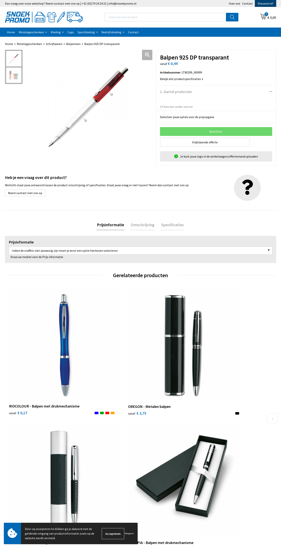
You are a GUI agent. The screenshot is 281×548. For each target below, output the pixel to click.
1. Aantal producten (176, 91)
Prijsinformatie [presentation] (111, 225)
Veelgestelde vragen (91, 443)
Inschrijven (260, 513)
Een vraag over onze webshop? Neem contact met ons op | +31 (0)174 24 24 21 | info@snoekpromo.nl (70, 3)
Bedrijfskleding (111, 32)
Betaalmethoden (89, 449)
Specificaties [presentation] (171, 225)
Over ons (234, 3)
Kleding (56, 32)
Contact (247, 3)
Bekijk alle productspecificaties (181, 79)
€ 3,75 (86, 361)
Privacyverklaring (156, 438)
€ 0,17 (18, 367)
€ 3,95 (221, 367)
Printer (217, 432)
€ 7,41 (154, 361)
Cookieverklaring (156, 432)
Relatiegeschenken (31, 32)
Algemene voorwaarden (160, 426)
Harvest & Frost (223, 438)
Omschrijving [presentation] (142, 225)
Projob (217, 443)
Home (11, 32)
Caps (70, 32)
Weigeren (129, 533)
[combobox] (165, 17)
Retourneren (86, 455)
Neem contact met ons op (25, 193)
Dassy (216, 426)
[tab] (111, 225)
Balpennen (73, 44)
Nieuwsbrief (265, 3)
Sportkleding (86, 32)
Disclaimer (152, 443)
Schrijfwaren (54, 44)
